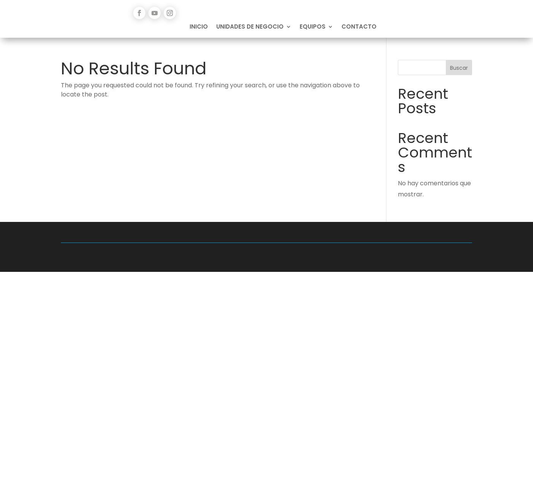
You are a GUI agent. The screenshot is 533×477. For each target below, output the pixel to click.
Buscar (459, 68)
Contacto (359, 27)
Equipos (313, 27)
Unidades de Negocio (250, 27)
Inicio (199, 27)
